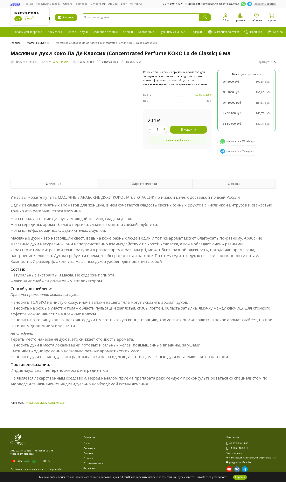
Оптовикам (98, 3)
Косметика (55, 32)
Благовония (146, 32)
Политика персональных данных (28, 469)
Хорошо (240, 477)
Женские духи (56, 402)
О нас (29, 3)
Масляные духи (77, 32)
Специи (128, 32)
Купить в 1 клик (177, 140)
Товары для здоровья (27, 32)
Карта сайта (56, 469)
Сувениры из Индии (172, 32)
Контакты (136, 3)
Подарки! (196, 32)
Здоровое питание (105, 32)
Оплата (68, 3)
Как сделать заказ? (48, 3)
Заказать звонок (265, 3)
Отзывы (113, 3)
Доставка (81, 3)
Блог (124, 3)
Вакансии (89, 468)
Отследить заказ (94, 463)
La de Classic (60, 62)
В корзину (188, 129)
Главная (15, 43)
